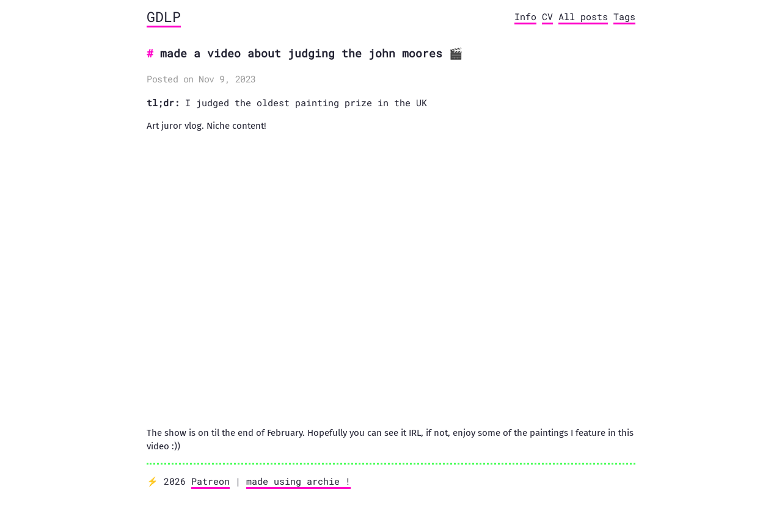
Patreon (210, 481)
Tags (624, 16)
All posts (583, 16)
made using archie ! (298, 481)
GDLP (164, 16)
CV (547, 16)
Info (525, 16)
